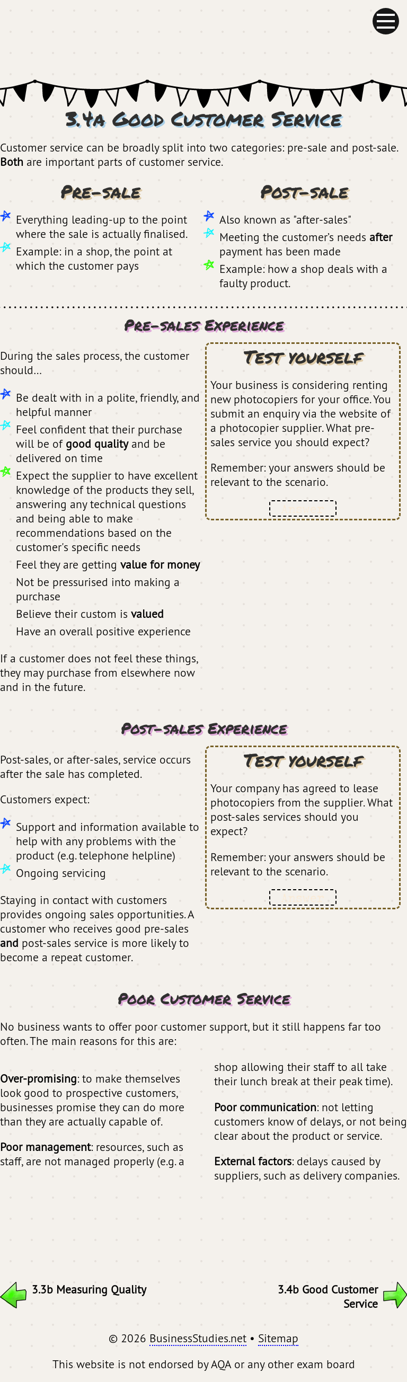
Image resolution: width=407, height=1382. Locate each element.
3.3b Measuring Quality (73, 1289)
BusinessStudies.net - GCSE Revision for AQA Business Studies (203, 39)
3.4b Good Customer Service (342, 1296)
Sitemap (278, 1338)
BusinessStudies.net (197, 1338)
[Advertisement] (203, 1227)
